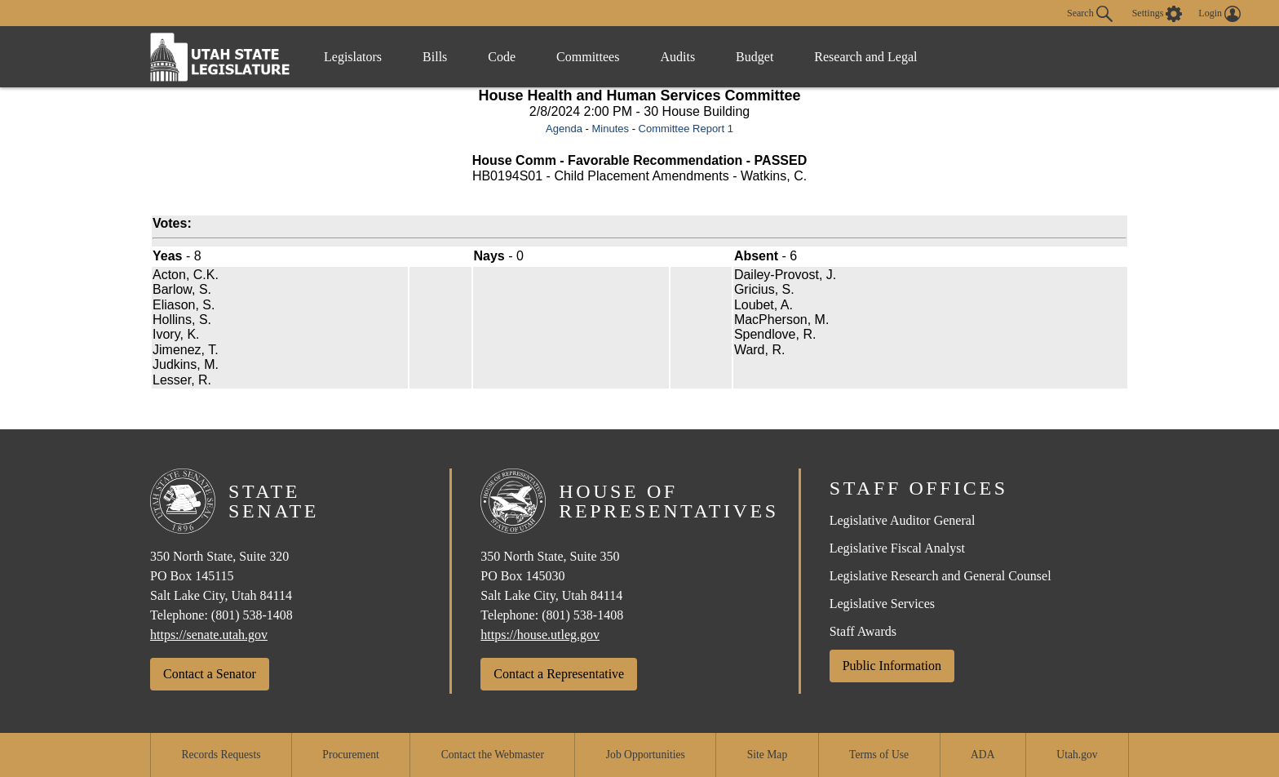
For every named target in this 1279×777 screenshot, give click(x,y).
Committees (587, 57)
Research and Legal (865, 57)
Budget (754, 57)
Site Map (767, 754)
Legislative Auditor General (903, 520)
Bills (435, 57)
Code (502, 57)
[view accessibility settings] (1157, 14)
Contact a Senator (209, 674)
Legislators (353, 57)
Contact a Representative (558, 674)
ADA (982, 754)
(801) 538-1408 (252, 615)
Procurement (350, 754)
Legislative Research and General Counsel (940, 576)
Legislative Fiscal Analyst (897, 548)
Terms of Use (879, 754)
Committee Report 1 (686, 128)
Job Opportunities (645, 754)
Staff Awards (863, 631)
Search (1090, 14)
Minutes (610, 128)
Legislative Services (882, 603)
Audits (677, 57)
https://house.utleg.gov (540, 635)
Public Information (892, 666)
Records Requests (220, 754)
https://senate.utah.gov (209, 635)
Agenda (564, 128)
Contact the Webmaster (492, 754)
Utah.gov (1076, 754)
